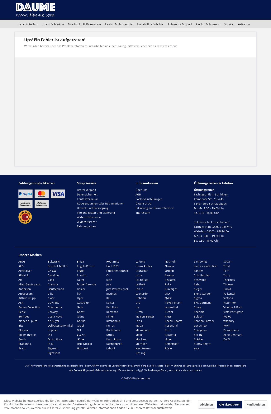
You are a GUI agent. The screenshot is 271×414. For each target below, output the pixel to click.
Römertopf (171, 344)
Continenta (55, 307)
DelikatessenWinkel (60, 325)
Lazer (139, 275)
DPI (50, 335)
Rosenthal (171, 325)
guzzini (81, 335)
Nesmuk (170, 261)
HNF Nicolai (84, 344)
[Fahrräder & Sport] (180, 24)
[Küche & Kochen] (27, 24)
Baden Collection (29, 307)
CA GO (52, 271)
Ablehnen (206, 404)
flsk (79, 293)
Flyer (80, 298)
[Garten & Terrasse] (208, 24)
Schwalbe (200, 280)
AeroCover (25, 271)
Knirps (110, 325)
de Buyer (53, 321)
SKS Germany (202, 302)
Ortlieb (169, 271)
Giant (80, 316)
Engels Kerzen (86, 266)
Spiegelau (200, 330)
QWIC (168, 298)
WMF (226, 325)
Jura (109, 284)
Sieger (198, 289)
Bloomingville (27, 335)
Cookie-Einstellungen (149, 199)
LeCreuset (142, 280)
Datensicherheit (87, 194)
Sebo (197, 284)
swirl (197, 348)
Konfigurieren (256, 404)
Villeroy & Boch (233, 307)
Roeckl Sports (173, 321)
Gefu (80, 307)
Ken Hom (112, 307)
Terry (226, 275)
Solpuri (198, 316)
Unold (227, 289)
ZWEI (226, 339)
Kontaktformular (87, 199)
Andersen (24, 289)
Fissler (81, 289)
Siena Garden (203, 293)
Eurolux (82, 275)
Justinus (111, 293)
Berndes (23, 316)
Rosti (168, 330)
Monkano (141, 339)
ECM (51, 344)
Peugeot (170, 280)
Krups (110, 335)
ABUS (21, 261)
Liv (137, 307)
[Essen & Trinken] (53, 24)
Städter (198, 339)
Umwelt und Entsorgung (92, 208)
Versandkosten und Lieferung (96, 212)
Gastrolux (83, 302)
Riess (168, 316)
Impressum (143, 212)
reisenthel (171, 307)
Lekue (139, 289)
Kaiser (110, 302)
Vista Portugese (233, 312)
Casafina (53, 275)
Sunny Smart (202, 344)
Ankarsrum (25, 293)
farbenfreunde (86, 284)
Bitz (20, 325)
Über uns (141, 190)
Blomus (23, 330)
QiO (167, 293)
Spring (198, 335)
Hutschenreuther (117, 271)
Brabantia (24, 344)
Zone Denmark (232, 335)
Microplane (143, 330)
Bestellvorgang (86, 190)
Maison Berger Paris (145, 319)
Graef (80, 325)
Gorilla (81, 321)
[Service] (229, 24)
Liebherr (141, 298)
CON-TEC (53, 302)
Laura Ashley (144, 266)
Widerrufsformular (89, 217)
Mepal (140, 325)
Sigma (198, 298)
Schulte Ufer (202, 275)
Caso (51, 280)
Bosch (22, 339)
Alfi (20, 280)
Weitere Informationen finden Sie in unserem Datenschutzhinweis (129, 408)
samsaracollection (205, 266)
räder (168, 339)
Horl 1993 (112, 266)
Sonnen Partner (204, 321)
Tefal (226, 266)
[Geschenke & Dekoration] (84, 24)
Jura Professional (117, 289)
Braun (22, 348)
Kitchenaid (113, 321)
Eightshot (54, 353)
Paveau (169, 275)
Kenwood (112, 312)
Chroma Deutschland (56, 287)
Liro (138, 302)
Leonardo (142, 293)
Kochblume (113, 330)
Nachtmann (143, 348)
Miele (139, 335)
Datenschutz (144, 203)
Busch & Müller (58, 266)
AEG (21, 266)
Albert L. (23, 275)
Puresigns (171, 289)
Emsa (80, 261)
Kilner (110, 316)
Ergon (80, 271)
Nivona (169, 266)
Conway (53, 312)
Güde (80, 339)
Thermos (229, 280)
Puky (168, 284)
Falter (80, 280)
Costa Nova (55, 316)
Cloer (51, 298)
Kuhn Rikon (113, 339)
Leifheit (140, 284)
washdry (228, 321)
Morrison (141, 344)
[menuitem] (27, 24)
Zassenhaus (231, 330)
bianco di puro (27, 321)
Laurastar (142, 271)
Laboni (110, 348)
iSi (107, 275)
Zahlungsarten (86, 226)
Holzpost (82, 348)
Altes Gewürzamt (29, 284)
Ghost (80, 312)
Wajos (227, 316)
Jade (109, 280)
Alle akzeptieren (229, 404)
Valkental (229, 293)
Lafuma (140, 261)
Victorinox (229, 302)
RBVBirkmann (173, 302)
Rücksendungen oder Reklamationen (100, 203)
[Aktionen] (244, 24)
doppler (53, 330)
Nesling (140, 353)
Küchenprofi (114, 344)
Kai (108, 298)
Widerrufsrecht (87, 222)
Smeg (197, 307)
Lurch (139, 312)
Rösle (168, 348)
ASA (20, 302)
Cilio (50, 293)
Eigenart (53, 348)
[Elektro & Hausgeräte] (119, 24)
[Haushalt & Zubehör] (150, 24)
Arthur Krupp (27, 298)
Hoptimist (112, 261)
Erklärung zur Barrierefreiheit (155, 208)
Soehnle (199, 312)
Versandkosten (126, 370)
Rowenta (170, 335)
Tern (226, 271)
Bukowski (54, 261)
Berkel (22, 312)
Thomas (228, 284)
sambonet (200, 261)
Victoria (228, 298)
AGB (138, 194)
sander (198, 271)
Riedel (169, 312)
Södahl (227, 261)
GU (79, 330)
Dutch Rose (55, 339)
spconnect (200, 325)
